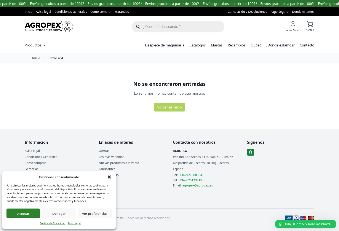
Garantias (122, 12)
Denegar (59, 213)
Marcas (216, 45)
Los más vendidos (111, 157)
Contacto (307, 45)
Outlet (256, 45)
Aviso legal (74, 223)
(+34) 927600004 (190, 175)
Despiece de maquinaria (164, 45)
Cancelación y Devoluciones (247, 12)
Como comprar (101, 12)
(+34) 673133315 (190, 180)
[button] (109, 177)
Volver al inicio (169, 107)
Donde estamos (303, 12)
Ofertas (104, 151)
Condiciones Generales (70, 12)
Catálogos (198, 45)
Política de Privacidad (53, 223)
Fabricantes (107, 169)
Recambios (237, 45)
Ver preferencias (94, 213)
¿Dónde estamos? (280, 45)
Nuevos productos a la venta (119, 163)
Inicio (28, 12)
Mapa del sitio (109, 175)
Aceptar (23, 213)
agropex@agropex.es (197, 185)
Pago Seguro (279, 12)
